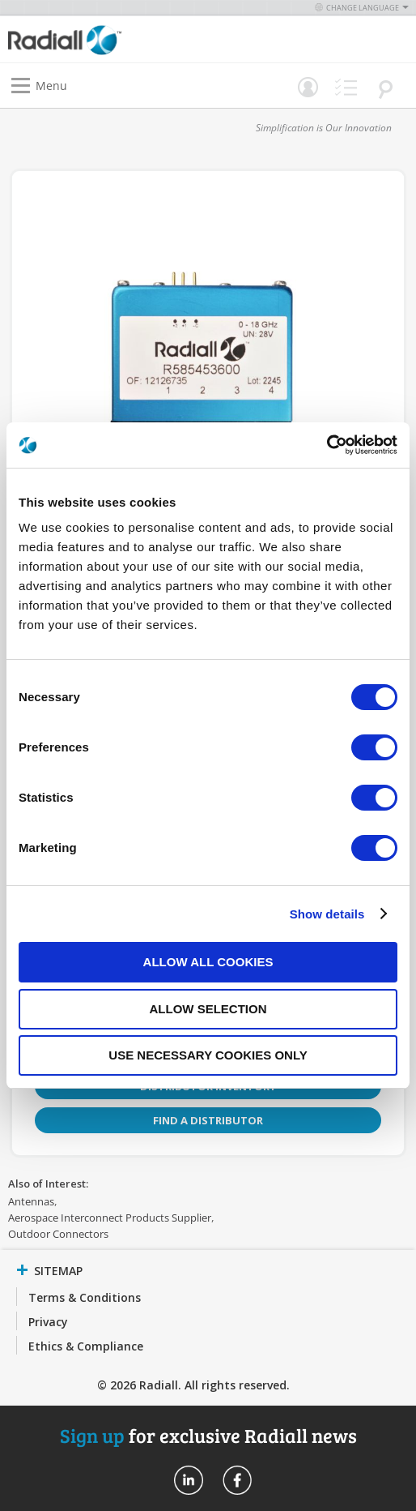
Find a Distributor (208, 1120)
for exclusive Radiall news (208, 1435)
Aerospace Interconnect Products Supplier (109, 1217)
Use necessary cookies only (207, 1055)
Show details (327, 914)
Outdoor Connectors (58, 1233)
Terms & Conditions (84, 1297)
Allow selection (208, 1009)
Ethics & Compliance (85, 1346)
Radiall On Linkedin (188, 1480)
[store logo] (112, 39)
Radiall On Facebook (237, 1480)
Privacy (48, 1321)
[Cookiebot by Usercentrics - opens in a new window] (326, 445)
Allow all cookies (208, 962)
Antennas (31, 1201)
